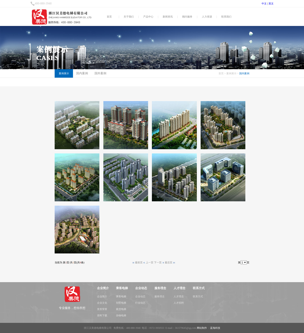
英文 (271, 3)
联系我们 (226, 16)
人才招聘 (179, 302)
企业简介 (102, 296)
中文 (264, 3)
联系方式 (198, 296)
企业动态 (140, 296)
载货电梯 (121, 309)
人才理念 (179, 296)
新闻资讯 (168, 16)
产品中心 (148, 16)
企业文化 (102, 302)
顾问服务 (187, 16)
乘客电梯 (121, 296)
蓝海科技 (215, 327)
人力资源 (207, 16)
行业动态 (140, 302)
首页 (109, 16)
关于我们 (129, 16)
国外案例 (100, 73)
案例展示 (231, 73)
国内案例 (82, 73)
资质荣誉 (102, 309)
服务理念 (159, 296)
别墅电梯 (121, 302)
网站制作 (202, 327)
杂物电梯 (121, 315)
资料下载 (102, 315)
